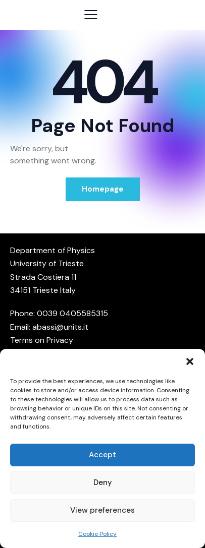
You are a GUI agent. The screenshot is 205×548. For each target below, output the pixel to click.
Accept (102, 455)
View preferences (102, 510)
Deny (102, 482)
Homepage (103, 189)
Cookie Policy (97, 534)
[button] (190, 361)
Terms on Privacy (41, 340)
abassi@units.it (60, 327)
